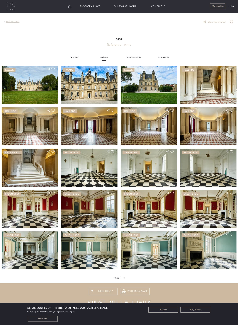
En (232, 6)
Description (134, 58)
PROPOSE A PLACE (137, 291)
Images (104, 58)
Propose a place (90, 6)
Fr (229, 6)
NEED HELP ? (105, 291)
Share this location (216, 22)
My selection (218, 6)
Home (69, 6)
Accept (163, 310)
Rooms (74, 58)
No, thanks (195, 310)
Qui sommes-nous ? (126, 6)
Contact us (158, 6)
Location (163, 58)
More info (42, 319)
